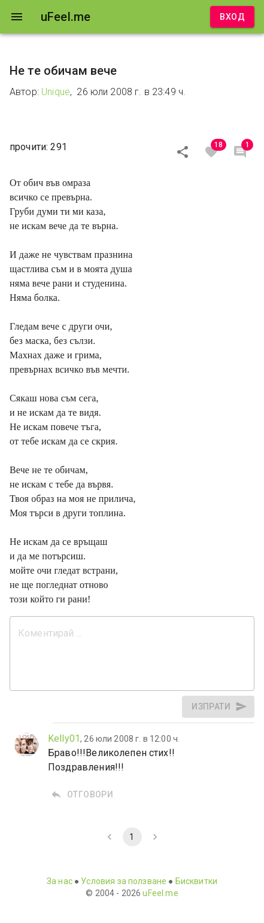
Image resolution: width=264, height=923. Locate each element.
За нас (59, 881)
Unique (55, 92)
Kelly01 (64, 738)
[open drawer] (16, 16)
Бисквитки (196, 881)
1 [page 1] (132, 836)
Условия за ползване (123, 881)
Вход (232, 17)
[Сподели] (182, 152)
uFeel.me (160, 893)
